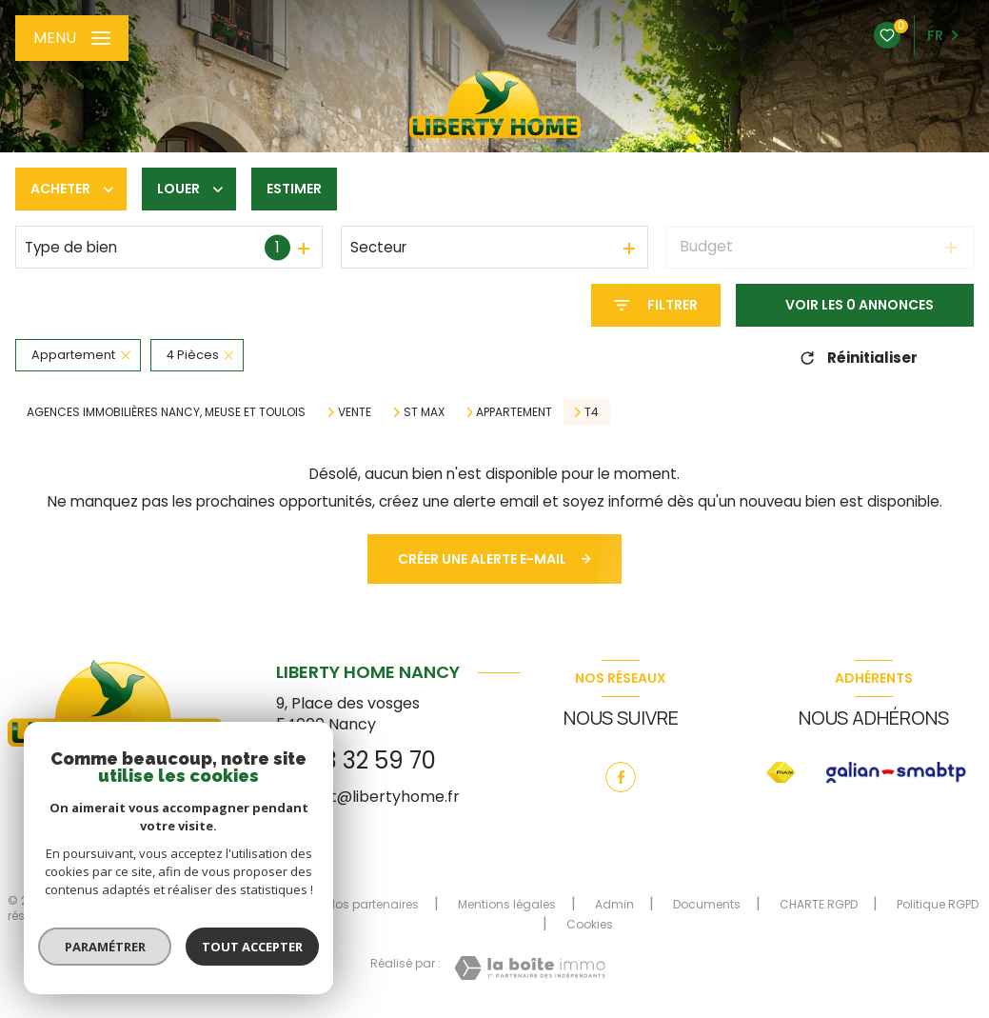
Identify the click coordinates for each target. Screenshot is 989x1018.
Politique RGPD (938, 904)
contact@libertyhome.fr (368, 797)
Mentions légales (507, 904)
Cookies (589, 924)
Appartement (514, 412)
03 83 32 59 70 (356, 760)
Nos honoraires (244, 904)
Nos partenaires (373, 904)
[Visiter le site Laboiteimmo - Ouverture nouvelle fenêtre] (530, 968)
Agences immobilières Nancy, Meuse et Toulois (166, 412)
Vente (354, 412)
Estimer (294, 188)
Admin (614, 904)
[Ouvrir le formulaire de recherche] (656, 305)
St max (424, 412)
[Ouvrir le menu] (72, 38)
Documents (707, 904)
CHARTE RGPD (819, 904)
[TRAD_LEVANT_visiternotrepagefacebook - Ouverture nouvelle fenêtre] (620, 777)
